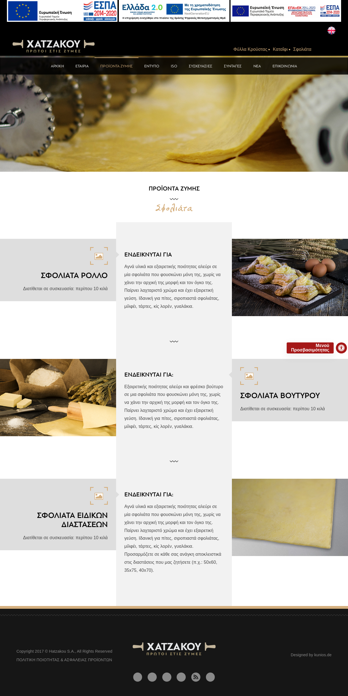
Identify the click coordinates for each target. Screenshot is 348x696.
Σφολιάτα (302, 49)
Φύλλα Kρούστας (251, 49)
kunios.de (323, 655)
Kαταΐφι (280, 49)
